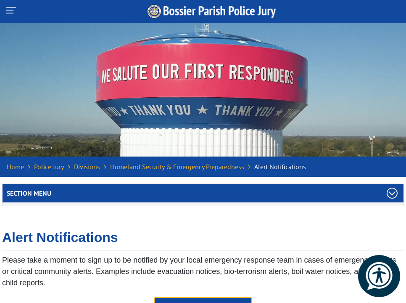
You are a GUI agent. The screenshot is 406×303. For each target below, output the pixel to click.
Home (15, 166)
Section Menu (29, 193)
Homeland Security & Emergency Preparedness (177, 166)
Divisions (87, 166)
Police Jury (49, 166)
